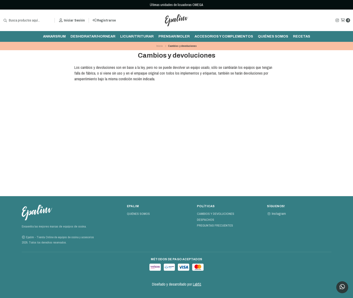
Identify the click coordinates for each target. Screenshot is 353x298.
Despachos (205, 220)
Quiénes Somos (273, 36)
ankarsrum (54, 36)
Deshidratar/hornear (93, 36)
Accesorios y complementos (224, 36)
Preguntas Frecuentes (215, 225)
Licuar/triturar (137, 36)
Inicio (159, 46)
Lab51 (197, 284)
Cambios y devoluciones (215, 214)
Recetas (301, 36)
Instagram (276, 213)
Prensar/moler (174, 36)
